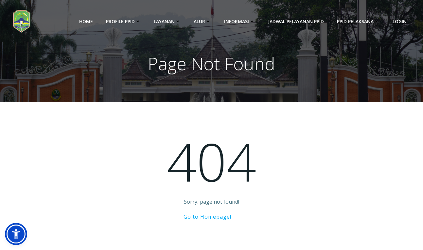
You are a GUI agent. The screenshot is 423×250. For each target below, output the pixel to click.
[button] (16, 234)
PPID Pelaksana (358, 21)
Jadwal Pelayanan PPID (296, 21)
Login (400, 21)
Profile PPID (123, 21)
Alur (202, 21)
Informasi (239, 21)
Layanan (167, 21)
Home (86, 21)
